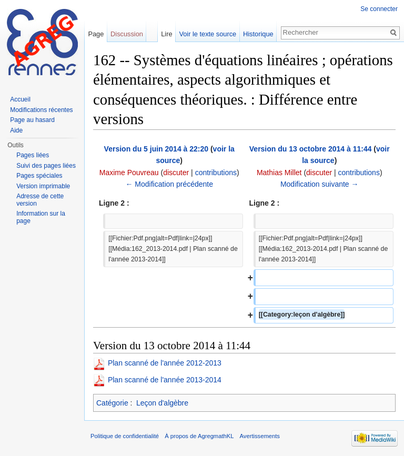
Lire (166, 34)
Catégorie (112, 403)
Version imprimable (43, 186)
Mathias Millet (279, 172)
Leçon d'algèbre (162, 403)
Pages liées (32, 155)
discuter (176, 172)
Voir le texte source (207, 34)
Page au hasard (32, 120)
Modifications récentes (41, 110)
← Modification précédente (169, 184)
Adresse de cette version (40, 199)
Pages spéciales (39, 175)
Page (96, 34)
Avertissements (260, 436)
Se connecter (379, 9)
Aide (16, 130)
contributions (216, 172)
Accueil (20, 99)
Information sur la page (40, 217)
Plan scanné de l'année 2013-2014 (164, 380)
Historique (258, 34)
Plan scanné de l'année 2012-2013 (164, 363)
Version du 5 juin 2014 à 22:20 (156, 149)
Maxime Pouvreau (129, 172)
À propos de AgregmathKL (199, 436)
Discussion (126, 34)
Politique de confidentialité (124, 436)
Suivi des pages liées (46, 165)
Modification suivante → (319, 184)
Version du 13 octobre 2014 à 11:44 (310, 149)
